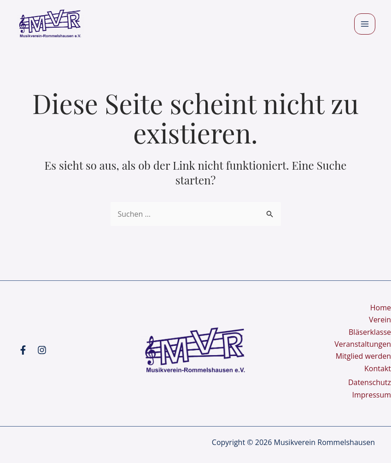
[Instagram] (42, 350)
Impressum (371, 395)
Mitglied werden (363, 356)
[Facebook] (23, 350)
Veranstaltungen (362, 344)
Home (380, 308)
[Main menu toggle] (364, 24)
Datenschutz (369, 382)
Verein (380, 320)
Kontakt (377, 368)
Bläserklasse (370, 332)
